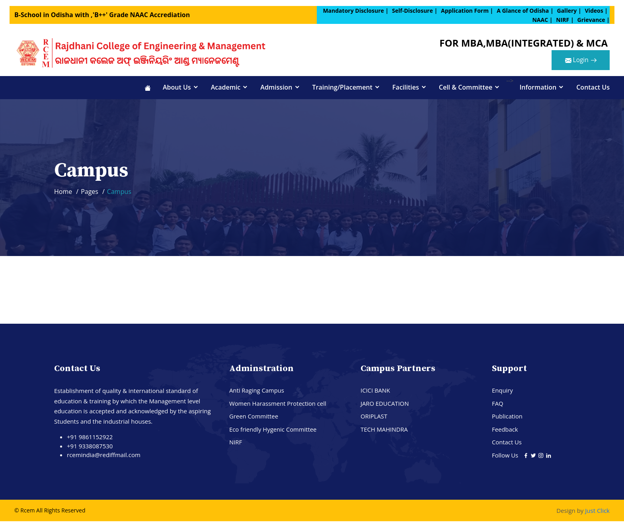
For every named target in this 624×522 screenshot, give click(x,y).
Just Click (597, 511)
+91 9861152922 (90, 438)
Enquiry (502, 391)
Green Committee (254, 417)
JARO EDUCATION (385, 404)
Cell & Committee (465, 88)
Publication (507, 417)
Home (63, 192)
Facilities (405, 88)
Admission (276, 88)
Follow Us (506, 456)
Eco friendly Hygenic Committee (273, 430)
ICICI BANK (375, 391)
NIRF (235, 443)
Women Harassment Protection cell (278, 404)
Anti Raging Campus (257, 391)
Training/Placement (342, 88)
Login (579, 61)
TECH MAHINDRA (384, 430)
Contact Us (593, 88)
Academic (226, 88)
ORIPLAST (374, 417)
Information (537, 88)
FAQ (497, 404)
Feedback (505, 430)
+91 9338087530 (90, 447)
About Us (177, 88)
